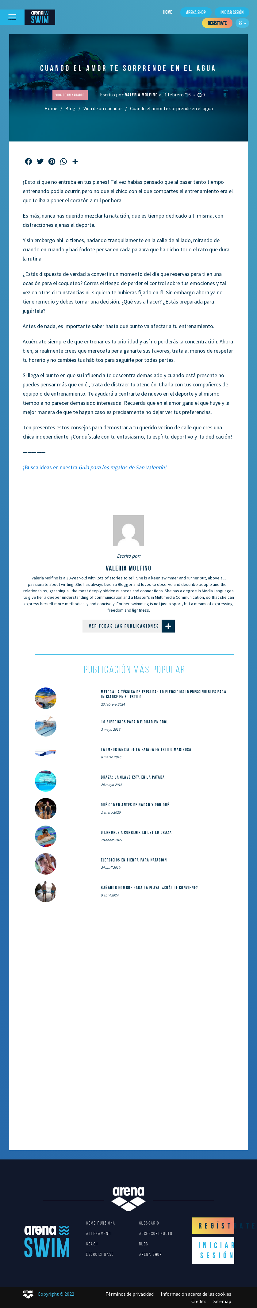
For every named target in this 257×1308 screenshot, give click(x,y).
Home (167, 12)
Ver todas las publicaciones (132, 626)
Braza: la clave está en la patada (133, 777)
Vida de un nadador (102, 108)
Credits (198, 1301)
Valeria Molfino (142, 94)
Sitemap (222, 1301)
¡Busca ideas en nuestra (94, 467)
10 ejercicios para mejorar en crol (134, 721)
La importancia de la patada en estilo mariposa (146, 749)
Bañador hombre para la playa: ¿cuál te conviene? (149, 887)
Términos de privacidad (129, 1294)
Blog (70, 108)
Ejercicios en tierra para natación (134, 859)
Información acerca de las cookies (196, 1294)
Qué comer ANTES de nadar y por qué (135, 804)
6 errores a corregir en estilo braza (136, 832)
